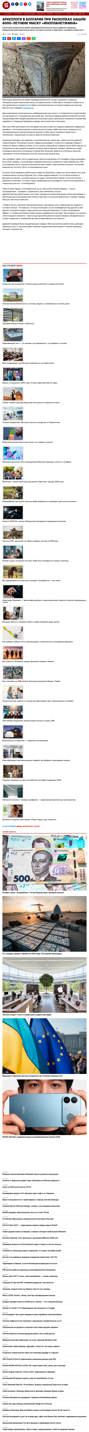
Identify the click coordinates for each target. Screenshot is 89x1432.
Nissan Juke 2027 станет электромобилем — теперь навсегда (30, 1276)
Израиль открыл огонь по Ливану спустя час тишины (26, 1289)
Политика (8, 14)
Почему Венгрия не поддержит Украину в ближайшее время (29, 1397)
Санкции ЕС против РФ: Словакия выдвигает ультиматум (28, 1282)
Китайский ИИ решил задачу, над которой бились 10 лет (28, 1378)
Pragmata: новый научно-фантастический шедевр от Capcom (30, 1352)
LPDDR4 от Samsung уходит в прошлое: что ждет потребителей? (31, 1250)
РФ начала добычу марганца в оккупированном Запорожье (28, 1270)
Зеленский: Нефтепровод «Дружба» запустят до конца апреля (31, 1346)
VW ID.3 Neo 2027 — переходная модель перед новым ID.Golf (29, 1225)
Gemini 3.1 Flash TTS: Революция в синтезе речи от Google (28, 1308)
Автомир (50, 14)
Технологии (41, 14)
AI (63, 14)
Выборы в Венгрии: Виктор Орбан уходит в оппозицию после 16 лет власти (36, 1410)
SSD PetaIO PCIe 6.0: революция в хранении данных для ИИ (29, 1359)
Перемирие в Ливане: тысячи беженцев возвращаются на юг (29, 1263)
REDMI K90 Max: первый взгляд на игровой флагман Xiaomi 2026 (31, 1137)
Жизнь (68, 14)
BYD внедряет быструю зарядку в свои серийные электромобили (32, 1314)
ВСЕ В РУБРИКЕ (22, 826)
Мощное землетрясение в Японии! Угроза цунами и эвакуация (30, 1174)
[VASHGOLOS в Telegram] (21, 4)
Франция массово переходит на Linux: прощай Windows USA (29, 1340)
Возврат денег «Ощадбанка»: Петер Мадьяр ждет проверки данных (33, 892)
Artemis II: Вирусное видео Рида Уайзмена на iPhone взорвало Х (31, 1180)
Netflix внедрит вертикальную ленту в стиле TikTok (25, 1212)
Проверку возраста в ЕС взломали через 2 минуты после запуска (31, 1244)
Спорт (75, 14)
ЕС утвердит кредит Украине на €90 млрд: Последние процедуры (32, 953)
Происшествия (29, 14)
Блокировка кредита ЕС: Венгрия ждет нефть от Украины (28, 1193)
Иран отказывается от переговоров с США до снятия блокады (30, 1199)
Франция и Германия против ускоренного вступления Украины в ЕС (32, 1076)
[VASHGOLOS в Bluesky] (29, 4)
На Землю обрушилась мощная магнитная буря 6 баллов (27, 1219)
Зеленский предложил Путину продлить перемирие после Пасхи (31, 1423)
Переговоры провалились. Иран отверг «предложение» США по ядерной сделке (38, 1429)
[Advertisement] (44, 246)
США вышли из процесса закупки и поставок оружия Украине (30, 1327)
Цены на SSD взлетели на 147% (16, 1187)
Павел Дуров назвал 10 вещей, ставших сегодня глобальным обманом (34, 1231)
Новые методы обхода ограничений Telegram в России (27, 1404)
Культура (58, 14)
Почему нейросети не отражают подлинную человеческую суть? (32, 1321)
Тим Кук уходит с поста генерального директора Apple (26, 1014)
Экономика (18, 14)
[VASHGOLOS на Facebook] (12, 4)
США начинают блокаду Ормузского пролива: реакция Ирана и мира (33, 1391)
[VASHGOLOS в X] (17, 4)
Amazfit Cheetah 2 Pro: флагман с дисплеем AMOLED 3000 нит (30, 1238)
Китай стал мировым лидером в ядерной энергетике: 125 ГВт (30, 1257)
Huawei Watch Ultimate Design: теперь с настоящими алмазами (31, 1206)
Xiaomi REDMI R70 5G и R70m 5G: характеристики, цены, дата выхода (33, 1365)
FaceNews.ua (28, 108)
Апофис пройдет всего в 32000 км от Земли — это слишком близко (32, 1301)
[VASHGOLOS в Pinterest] (25, 4)
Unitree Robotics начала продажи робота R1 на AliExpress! (28, 1333)
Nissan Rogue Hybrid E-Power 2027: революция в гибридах (28, 1372)
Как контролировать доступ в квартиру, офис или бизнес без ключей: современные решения (44, 1416)
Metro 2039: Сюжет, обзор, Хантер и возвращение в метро (28, 1295)
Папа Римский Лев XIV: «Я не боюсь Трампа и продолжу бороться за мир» (35, 1384)
